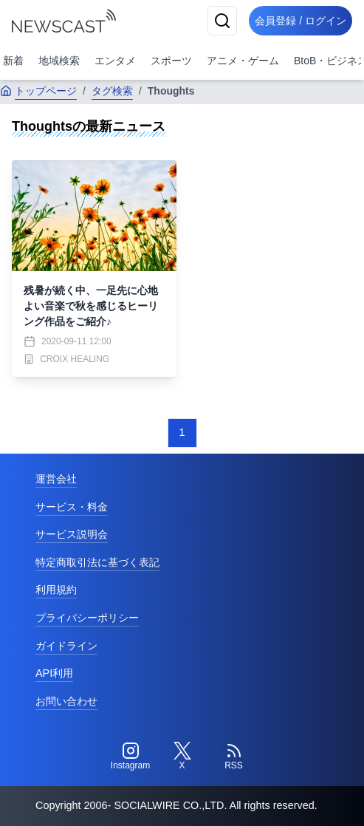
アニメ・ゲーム (243, 60)
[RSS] (234, 756)
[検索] (222, 20)
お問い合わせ (66, 701)
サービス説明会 (71, 534)
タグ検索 (112, 91)
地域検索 (59, 60)
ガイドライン (66, 646)
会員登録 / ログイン (300, 21)
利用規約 (56, 589)
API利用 (54, 673)
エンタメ (115, 60)
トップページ (38, 91)
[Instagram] (131, 756)
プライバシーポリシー (87, 618)
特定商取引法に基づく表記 (97, 562)
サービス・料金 (71, 507)
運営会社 (56, 479)
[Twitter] (182, 756)
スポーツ (171, 60)
